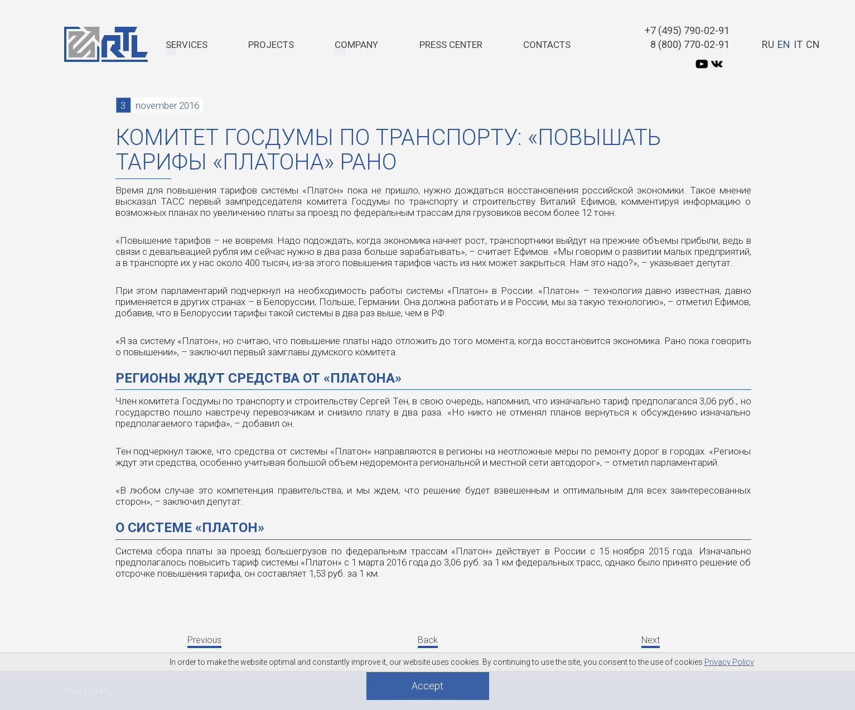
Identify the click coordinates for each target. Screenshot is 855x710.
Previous (204, 640)
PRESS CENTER (450, 44)
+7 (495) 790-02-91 (687, 30)
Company (356, 44)
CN (813, 44)
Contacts (547, 44)
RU (768, 44)
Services (186, 44)
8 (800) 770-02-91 (690, 44)
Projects (271, 44)
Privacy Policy (729, 662)
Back (428, 640)
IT (798, 44)
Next (650, 640)
